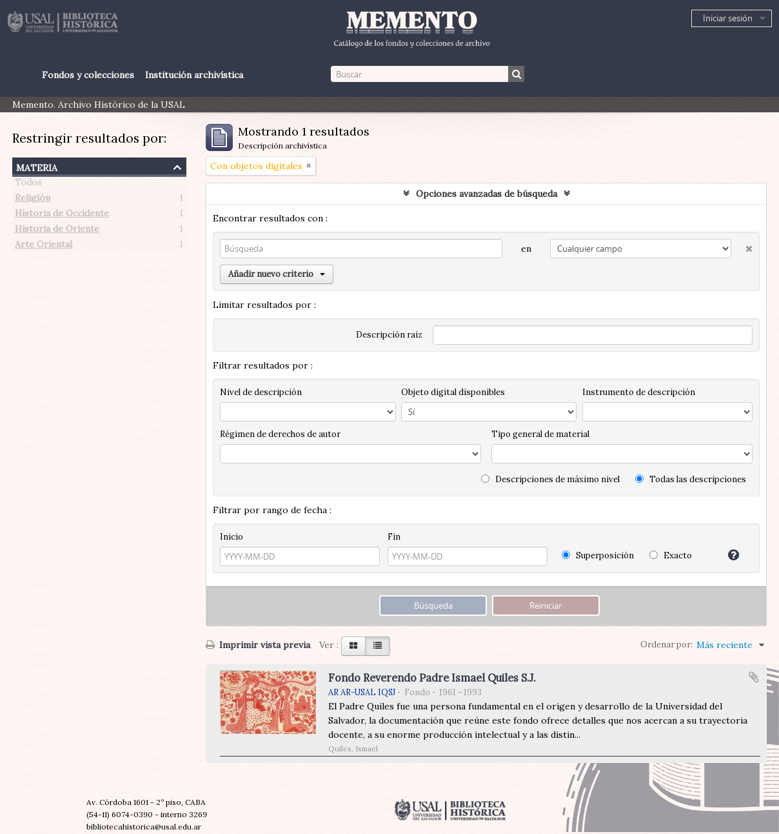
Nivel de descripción (261, 392)
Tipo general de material (540, 434)
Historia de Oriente (57, 231)
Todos (28, 184)
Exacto (670, 555)
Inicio (231, 536)
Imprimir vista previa (258, 645)
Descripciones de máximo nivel (550, 479)
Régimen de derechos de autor (280, 434)
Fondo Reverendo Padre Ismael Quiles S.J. (432, 677)
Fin (394, 536)
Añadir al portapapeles (753, 677)
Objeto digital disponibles (453, 392)
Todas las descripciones (690, 479)
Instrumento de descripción (638, 392)
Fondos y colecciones (88, 75)
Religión (32, 200)
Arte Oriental (43, 246)
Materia (36, 166)
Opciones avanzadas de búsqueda (486, 193)
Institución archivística (194, 75)
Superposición (598, 555)
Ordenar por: (666, 644)
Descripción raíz (389, 334)
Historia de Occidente (62, 215)
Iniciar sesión (728, 18)
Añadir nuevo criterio (276, 274)
